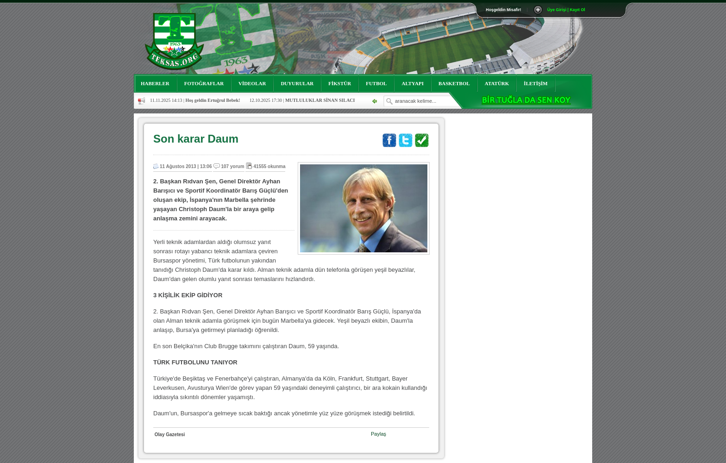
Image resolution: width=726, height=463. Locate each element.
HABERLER (155, 83)
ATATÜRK (497, 83)
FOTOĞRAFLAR (204, 83)
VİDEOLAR (252, 83)
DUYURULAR (297, 83)
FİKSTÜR (339, 83)
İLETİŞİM (535, 83)
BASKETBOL (454, 83)
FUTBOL (376, 83)
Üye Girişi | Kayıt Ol (566, 9)
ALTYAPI (412, 83)
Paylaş (378, 434)
